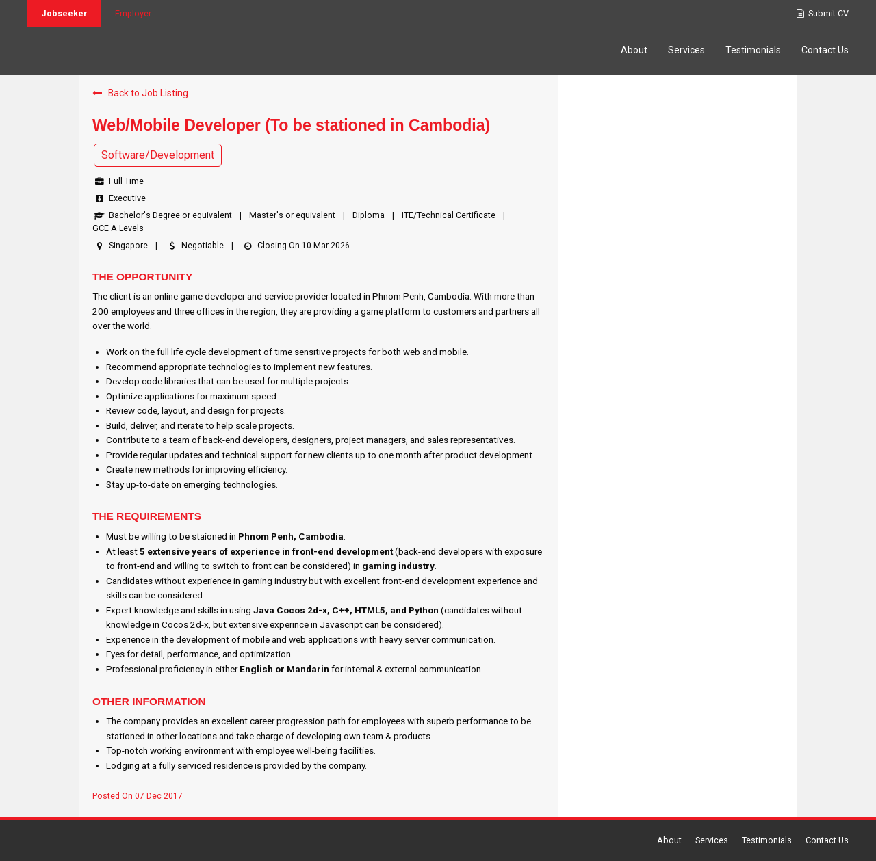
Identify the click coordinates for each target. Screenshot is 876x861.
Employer (133, 13)
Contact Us (825, 49)
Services (686, 49)
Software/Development (157, 154)
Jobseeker (64, 13)
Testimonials (753, 49)
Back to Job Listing (140, 93)
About (634, 49)
